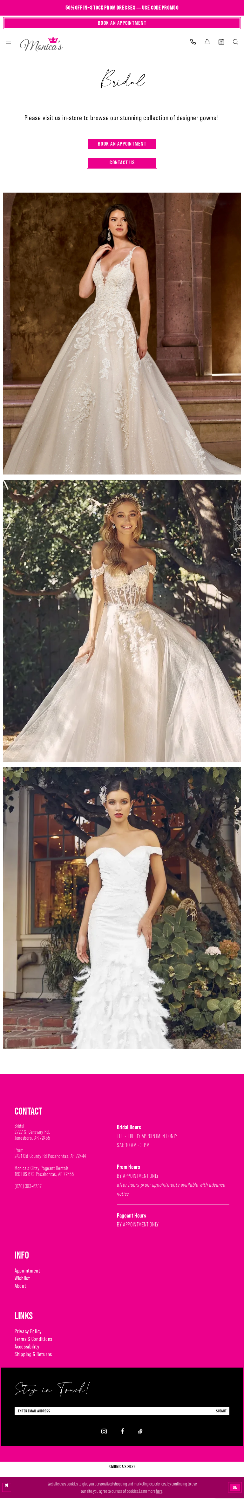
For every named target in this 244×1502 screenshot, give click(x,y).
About (20, 1289)
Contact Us (122, 165)
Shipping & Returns (33, 1357)
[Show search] (235, 43)
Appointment (27, 1273)
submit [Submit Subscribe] (220, 1415)
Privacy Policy (28, 1334)
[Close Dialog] (7, 1491)
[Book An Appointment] (122, 24)
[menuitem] (8, 43)
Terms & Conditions (33, 1342)
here (159, 1495)
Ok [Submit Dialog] (234, 1491)
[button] (8, 43)
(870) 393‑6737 (28, 1189)
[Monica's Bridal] (41, 44)
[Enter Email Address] (122, 1414)
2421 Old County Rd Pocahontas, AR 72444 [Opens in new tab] (50, 1159)
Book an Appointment (122, 145)
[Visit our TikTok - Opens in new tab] (140, 1435)
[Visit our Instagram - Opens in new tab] (104, 1435)
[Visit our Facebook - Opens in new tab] (122, 1435)
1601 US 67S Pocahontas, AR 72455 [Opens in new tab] (44, 1177)
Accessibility (27, 1349)
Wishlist (22, 1281)
